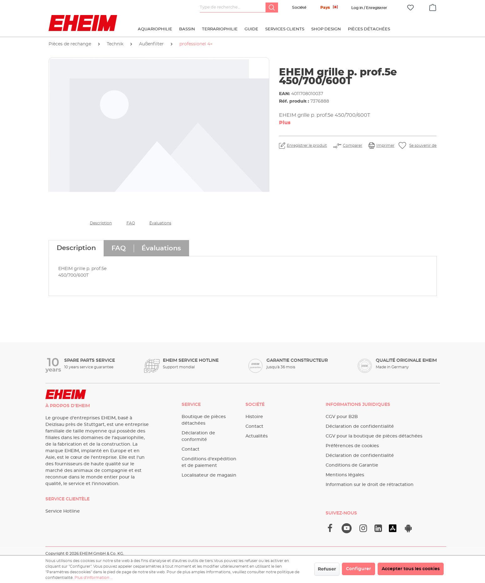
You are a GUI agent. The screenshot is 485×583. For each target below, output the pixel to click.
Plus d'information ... (94, 578)
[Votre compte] (369, 8)
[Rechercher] (272, 8)
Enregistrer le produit (307, 145)
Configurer (358, 569)
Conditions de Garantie (352, 465)
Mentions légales (345, 475)
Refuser (327, 569)
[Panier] (433, 7)
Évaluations (160, 223)
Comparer (352, 145)
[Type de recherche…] (233, 8)
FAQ (130, 223)
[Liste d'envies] (410, 8)
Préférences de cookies (352, 446)
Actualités (256, 436)
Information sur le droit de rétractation (370, 485)
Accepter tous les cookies (411, 569)
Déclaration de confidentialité (360, 426)
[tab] (76, 248)
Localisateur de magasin (209, 475)
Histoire (254, 417)
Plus (285, 122)
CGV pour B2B (342, 417)
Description (101, 223)
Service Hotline (62, 511)
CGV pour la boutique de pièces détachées (374, 436)
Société (299, 7)
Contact (190, 449)
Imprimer (385, 145)
